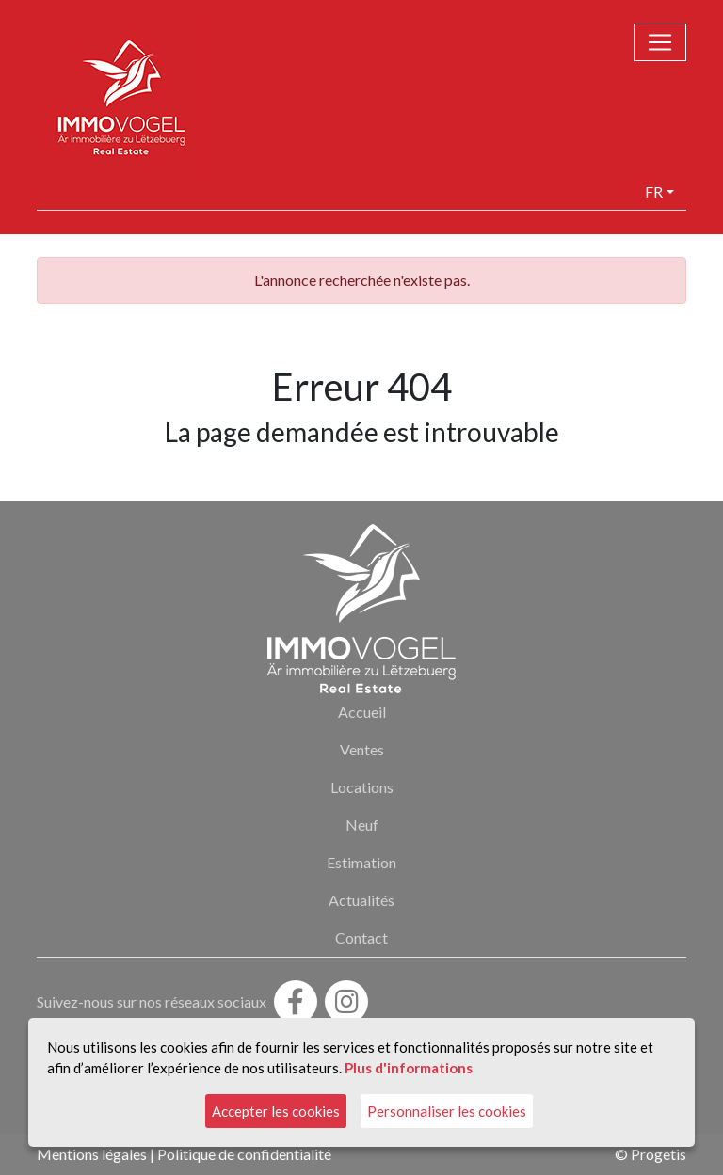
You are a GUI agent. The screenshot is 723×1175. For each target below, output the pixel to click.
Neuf (361, 825)
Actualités (361, 900)
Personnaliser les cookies (446, 1111)
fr (654, 191)
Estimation (361, 862)
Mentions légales (92, 1154)
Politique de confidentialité (244, 1154)
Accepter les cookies (276, 1111)
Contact (361, 937)
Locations (362, 787)
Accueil (362, 712)
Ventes (362, 749)
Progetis (658, 1154)
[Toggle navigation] (660, 42)
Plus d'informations (409, 1067)
